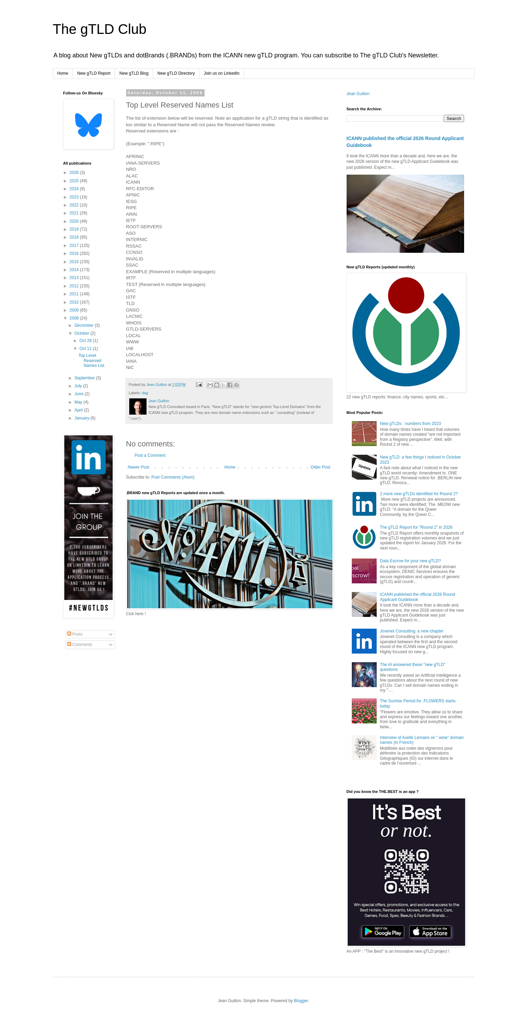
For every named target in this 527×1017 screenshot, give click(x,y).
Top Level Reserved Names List (91, 360)
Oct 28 (86, 340)
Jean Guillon (358, 93)
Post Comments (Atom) (173, 477)
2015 (74, 261)
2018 (74, 237)
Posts (75, 634)
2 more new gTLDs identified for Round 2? (419, 493)
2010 (74, 302)
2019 (74, 229)
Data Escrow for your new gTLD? (410, 560)
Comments (79, 644)
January (82, 418)
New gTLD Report (94, 73)
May (78, 402)
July (78, 385)
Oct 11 (86, 348)
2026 (74, 172)
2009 (74, 310)
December (84, 325)
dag (145, 393)
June (79, 393)
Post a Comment (150, 455)
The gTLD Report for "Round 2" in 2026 (416, 527)
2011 (74, 294)
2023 (74, 197)
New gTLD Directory (176, 73)
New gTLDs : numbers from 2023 (410, 423)
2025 (74, 180)
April (79, 410)
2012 (74, 286)
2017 (74, 245)
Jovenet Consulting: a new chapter (411, 631)
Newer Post (138, 467)
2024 (74, 188)
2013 (74, 277)
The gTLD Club (100, 29)
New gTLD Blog (134, 73)
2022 (74, 205)
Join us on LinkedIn (221, 73)
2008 (74, 318)
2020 (74, 221)
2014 (74, 269)
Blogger (301, 1000)
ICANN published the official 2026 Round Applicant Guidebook (417, 597)
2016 (74, 253)
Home (62, 73)
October (82, 333)
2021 (74, 213)
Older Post (320, 467)
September (85, 378)
